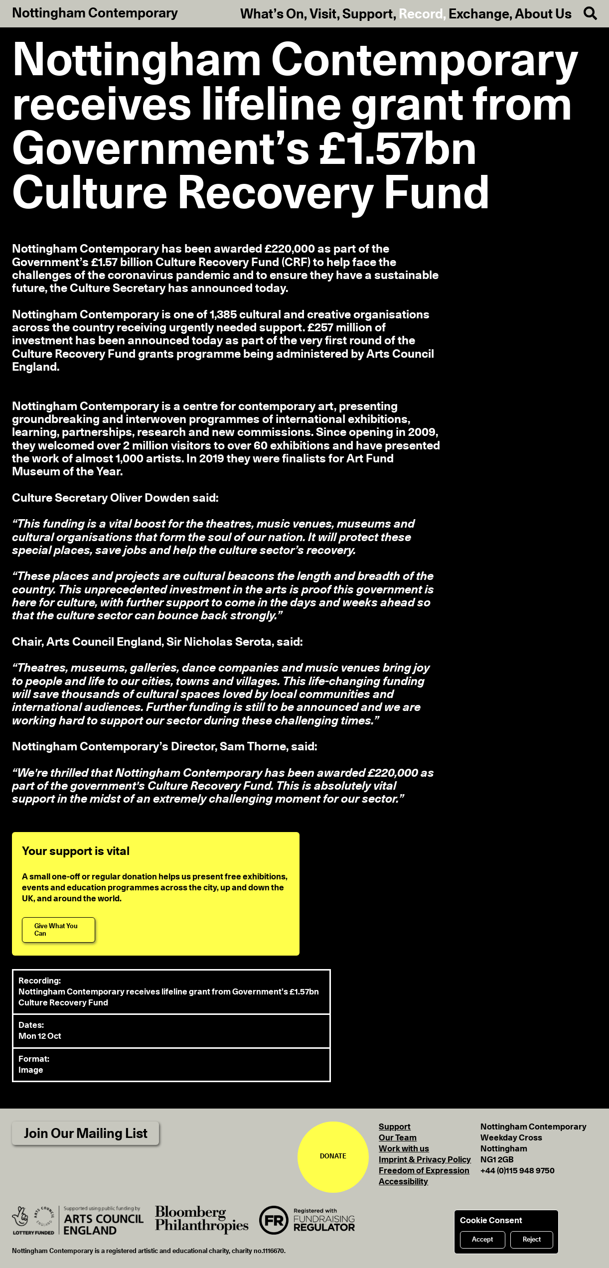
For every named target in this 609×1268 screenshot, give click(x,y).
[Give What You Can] (58, 930)
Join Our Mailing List (86, 1133)
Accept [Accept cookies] (482, 1240)
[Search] (584, 13)
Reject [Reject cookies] (532, 1240)
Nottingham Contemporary (95, 13)
